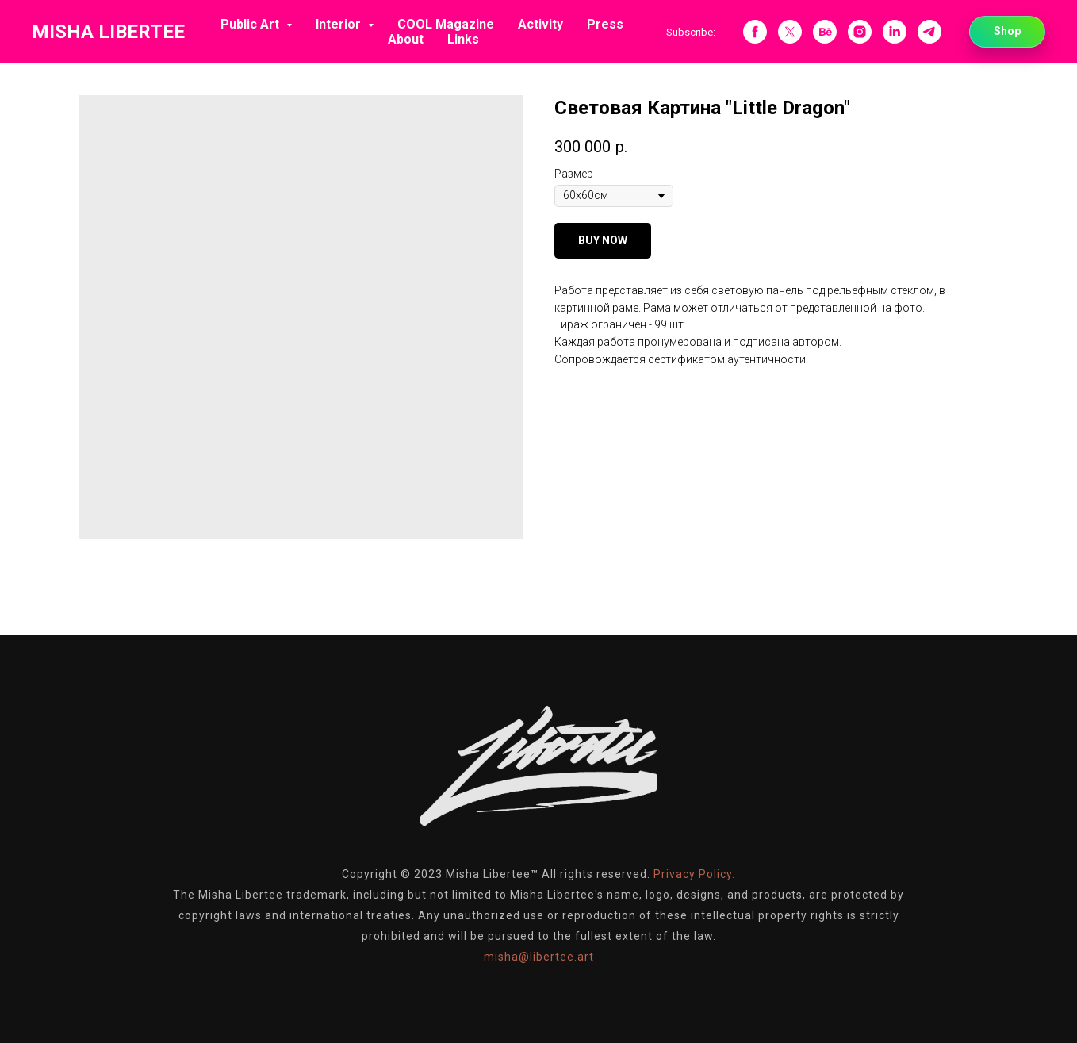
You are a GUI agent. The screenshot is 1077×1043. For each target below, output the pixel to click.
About (406, 39)
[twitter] (790, 32)
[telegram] (929, 32)
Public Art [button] (251, 24)
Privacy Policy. (694, 874)
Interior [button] (340, 24)
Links (463, 39)
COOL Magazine (445, 24)
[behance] (825, 32)
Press (605, 24)
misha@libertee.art (539, 956)
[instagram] (860, 32)
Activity (540, 24)
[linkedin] (894, 32)
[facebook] (755, 32)
